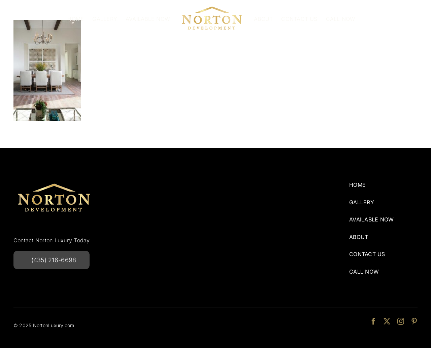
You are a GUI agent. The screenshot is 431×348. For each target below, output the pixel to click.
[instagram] (400, 321)
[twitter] (387, 321)
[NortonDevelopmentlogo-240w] (53, 181)
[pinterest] (414, 321)
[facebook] (373, 321)
